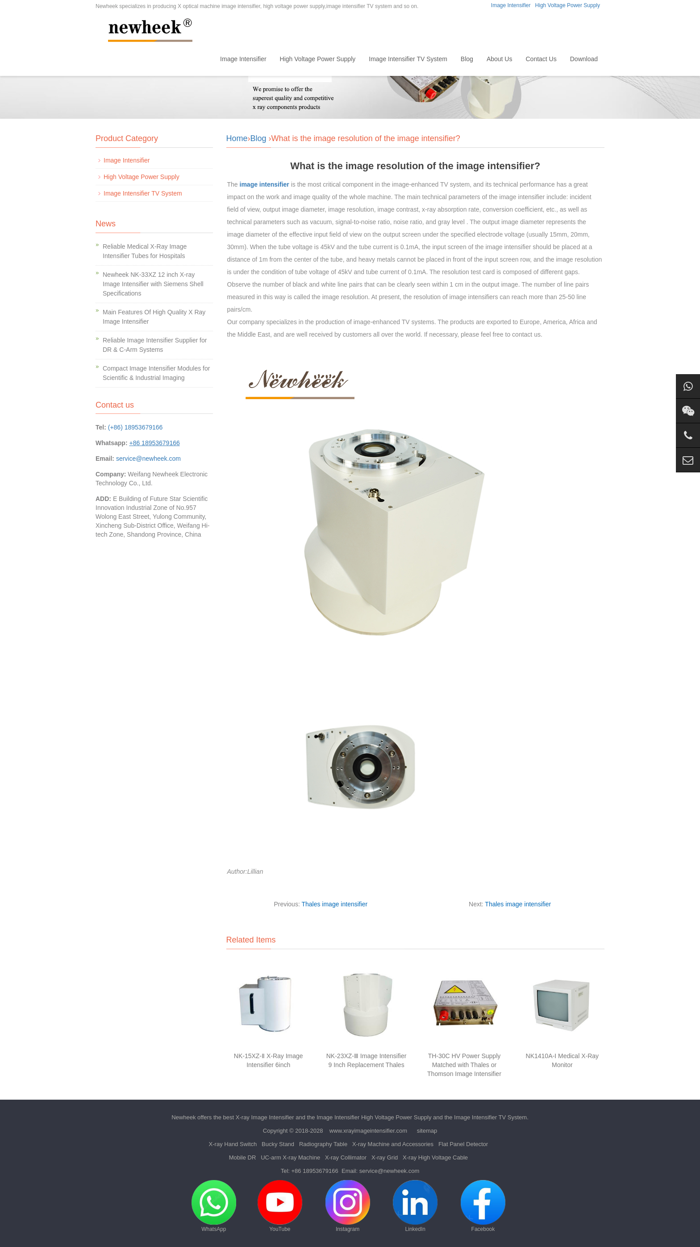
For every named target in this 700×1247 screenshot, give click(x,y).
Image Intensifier (511, 5)
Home (198, 59)
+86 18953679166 (315, 1171)
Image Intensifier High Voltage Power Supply (374, 1117)
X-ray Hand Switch (233, 1144)
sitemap (427, 1130)
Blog (467, 59)
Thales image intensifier (334, 904)
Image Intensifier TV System (408, 59)
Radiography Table (323, 1144)
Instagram (347, 1206)
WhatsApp (214, 1206)
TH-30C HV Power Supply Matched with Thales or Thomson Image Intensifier (464, 1064)
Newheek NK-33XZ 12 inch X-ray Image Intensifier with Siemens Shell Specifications (153, 284)
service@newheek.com (148, 458)
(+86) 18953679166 (135, 427)
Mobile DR (242, 1157)
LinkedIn (415, 1206)
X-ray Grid (384, 1157)
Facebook (483, 1206)
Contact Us (540, 59)
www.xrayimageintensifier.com (368, 1130)
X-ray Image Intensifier (265, 1117)
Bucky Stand (278, 1144)
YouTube (280, 1206)
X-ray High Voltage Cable (435, 1157)
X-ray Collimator (346, 1157)
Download (584, 59)
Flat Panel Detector (463, 1144)
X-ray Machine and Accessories (392, 1144)
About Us (499, 59)
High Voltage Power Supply (567, 5)
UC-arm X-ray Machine (290, 1157)
